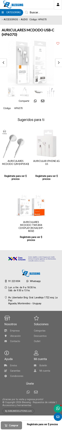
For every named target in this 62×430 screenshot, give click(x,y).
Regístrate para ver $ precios (15, 178)
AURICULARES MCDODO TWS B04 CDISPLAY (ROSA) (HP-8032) (31, 226)
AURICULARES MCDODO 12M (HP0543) (15, 162)
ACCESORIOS (11, 19)
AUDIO (24, 19)
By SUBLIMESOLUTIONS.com (18, 411)
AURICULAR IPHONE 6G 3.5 (46, 162)
